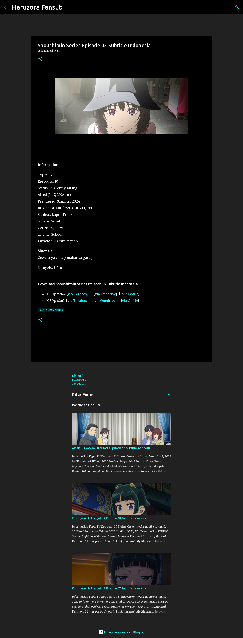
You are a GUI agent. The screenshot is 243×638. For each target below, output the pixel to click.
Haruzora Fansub (37, 7)
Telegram (79, 383)
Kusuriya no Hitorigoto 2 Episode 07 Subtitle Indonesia (109, 588)
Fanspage (79, 379)
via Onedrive (105, 294)
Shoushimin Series (51, 310)
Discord (77, 376)
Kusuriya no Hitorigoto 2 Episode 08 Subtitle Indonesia (109, 518)
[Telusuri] (68, 7)
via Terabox (77, 294)
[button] (40, 59)
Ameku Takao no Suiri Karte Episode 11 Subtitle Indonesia (111, 448)
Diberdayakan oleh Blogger (121, 632)
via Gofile (130, 294)
